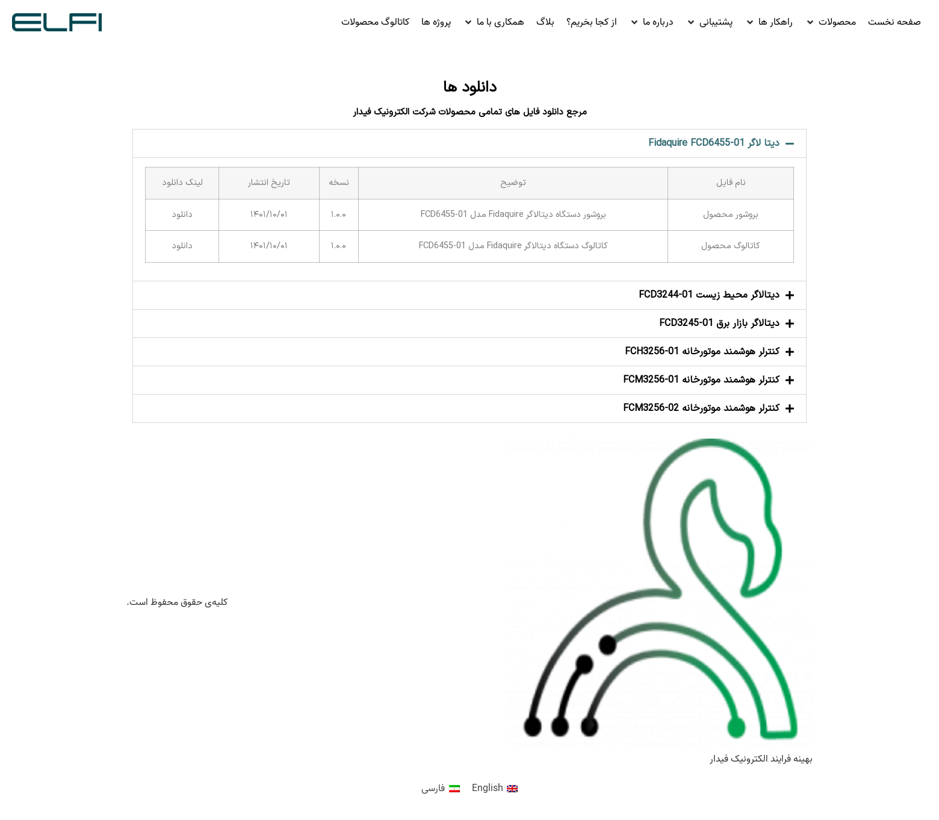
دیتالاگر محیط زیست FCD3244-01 (709, 295)
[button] (830, 22)
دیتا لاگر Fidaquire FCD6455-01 (713, 143)
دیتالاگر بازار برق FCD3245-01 (719, 323)
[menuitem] (495, 789)
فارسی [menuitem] (433, 789)
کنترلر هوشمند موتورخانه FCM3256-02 (701, 408)
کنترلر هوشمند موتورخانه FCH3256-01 (702, 352)
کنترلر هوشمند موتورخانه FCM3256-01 (701, 380)
